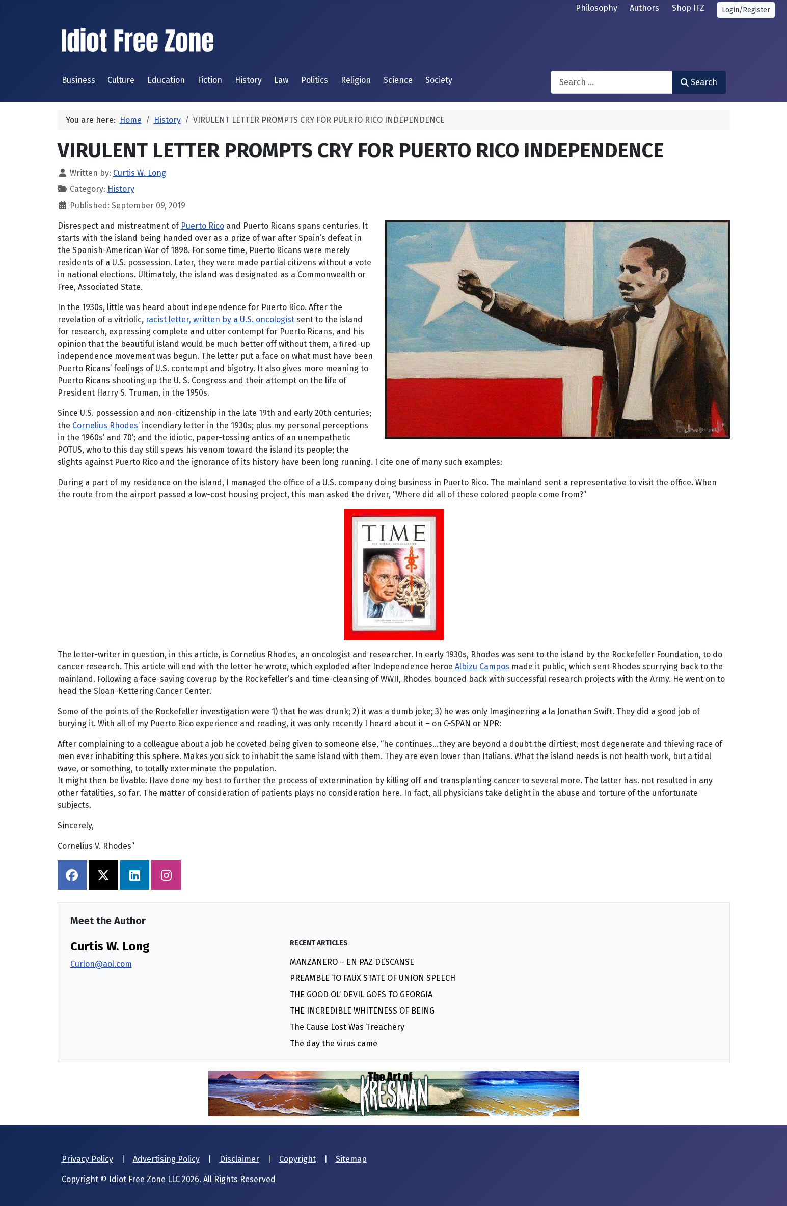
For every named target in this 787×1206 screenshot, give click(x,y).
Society (438, 80)
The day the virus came (333, 1043)
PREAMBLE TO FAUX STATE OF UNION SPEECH (372, 978)
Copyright (297, 1159)
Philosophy (596, 8)
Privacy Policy (87, 1159)
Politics (314, 80)
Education (166, 80)
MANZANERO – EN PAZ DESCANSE (352, 962)
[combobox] (611, 82)
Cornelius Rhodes (105, 425)
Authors (644, 8)
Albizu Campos (482, 666)
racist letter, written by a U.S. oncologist (220, 319)
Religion (356, 80)
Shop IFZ (688, 8)
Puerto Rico (202, 226)
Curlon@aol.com (101, 964)
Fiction (210, 80)
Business (78, 80)
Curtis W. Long (110, 946)
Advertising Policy (166, 1159)
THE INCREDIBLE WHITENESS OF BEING (362, 1011)
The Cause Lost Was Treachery (347, 1027)
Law (281, 80)
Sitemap (351, 1159)
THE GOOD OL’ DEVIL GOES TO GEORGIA (361, 994)
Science (398, 80)
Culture (120, 80)
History (248, 80)
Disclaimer (239, 1159)
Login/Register (746, 10)
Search (699, 82)
